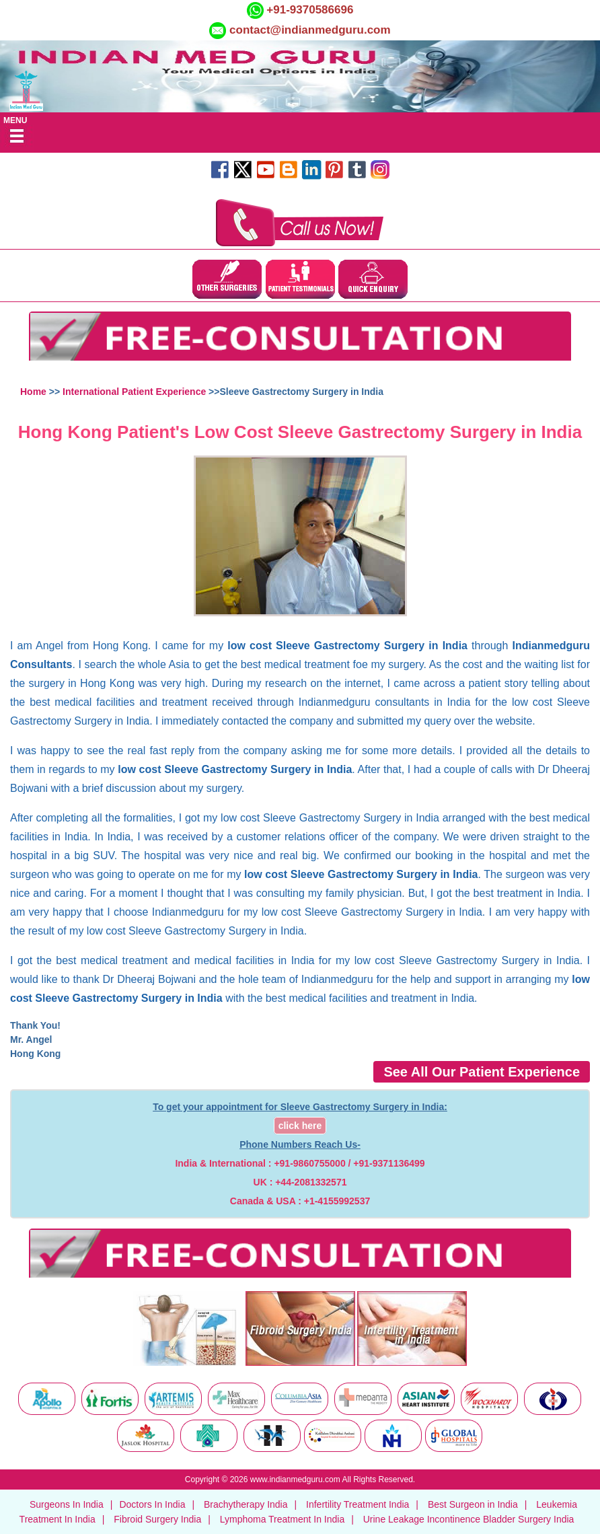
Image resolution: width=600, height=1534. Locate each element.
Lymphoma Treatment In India (282, 1519)
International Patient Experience (134, 391)
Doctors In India (152, 1504)
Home (33, 391)
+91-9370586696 (309, 9)
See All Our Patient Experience (481, 1071)
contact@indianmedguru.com (310, 30)
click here (300, 1125)
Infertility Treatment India (357, 1504)
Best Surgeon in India (473, 1504)
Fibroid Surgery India (157, 1519)
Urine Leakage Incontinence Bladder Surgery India (468, 1519)
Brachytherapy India (246, 1504)
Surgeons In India (67, 1504)
